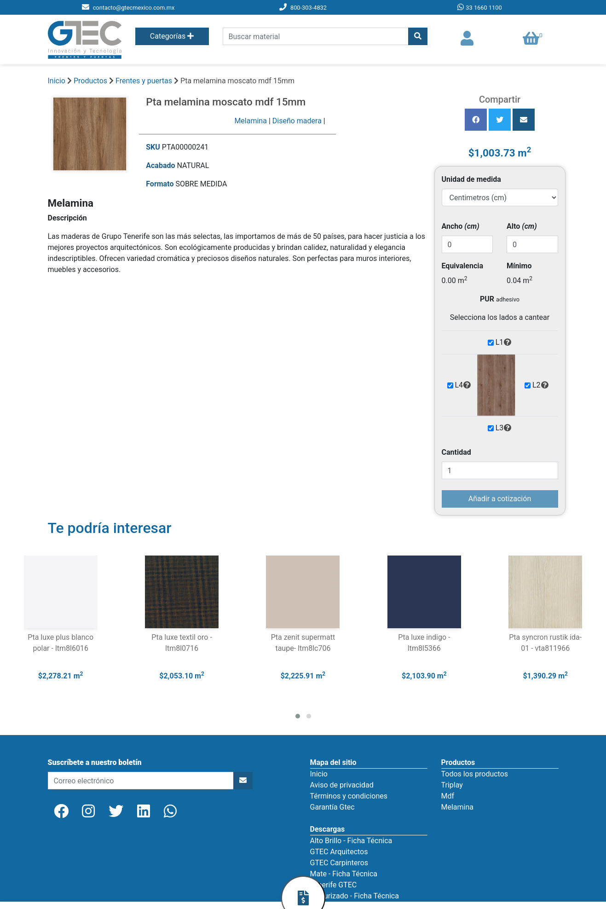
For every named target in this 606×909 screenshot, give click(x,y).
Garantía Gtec (332, 807)
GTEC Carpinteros (339, 862)
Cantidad (456, 452)
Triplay (452, 785)
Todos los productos (474, 774)
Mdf (448, 796)
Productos (90, 80)
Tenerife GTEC (333, 884)
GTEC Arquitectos (339, 851)
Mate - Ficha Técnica (343, 873)
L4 (463, 385)
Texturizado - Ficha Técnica (354, 896)
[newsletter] (141, 780)
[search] (316, 36)
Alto (522, 226)
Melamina (250, 120)
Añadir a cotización (499, 498)
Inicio (56, 80)
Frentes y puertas (144, 80)
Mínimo (519, 265)
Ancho (460, 226)
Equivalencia (463, 265)
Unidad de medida (471, 179)
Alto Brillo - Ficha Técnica (351, 840)
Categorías (172, 36)
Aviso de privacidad (342, 785)
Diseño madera (297, 120)
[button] (297, 716)
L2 (540, 385)
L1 (504, 342)
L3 (504, 428)
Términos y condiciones (349, 796)
